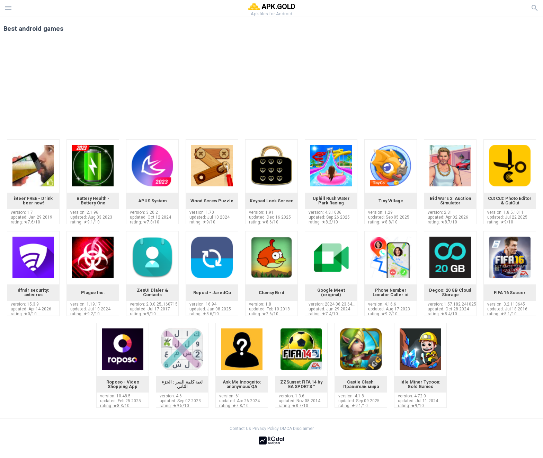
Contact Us (240, 428)
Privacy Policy (265, 428)
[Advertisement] (313, 87)
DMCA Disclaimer (297, 428)
